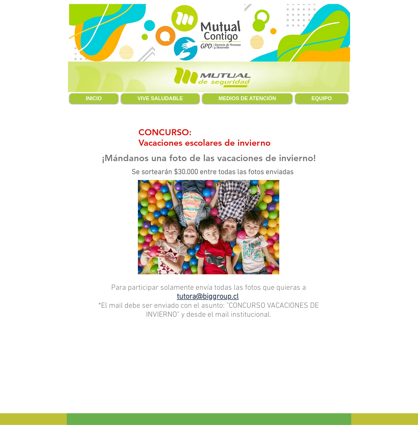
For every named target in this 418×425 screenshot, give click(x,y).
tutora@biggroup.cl (208, 296)
